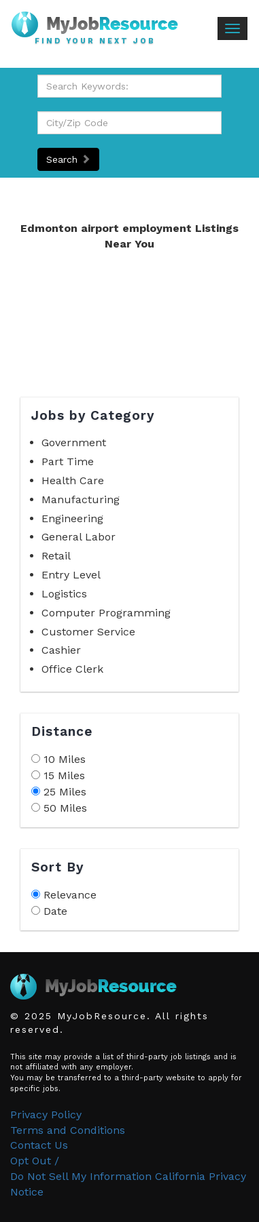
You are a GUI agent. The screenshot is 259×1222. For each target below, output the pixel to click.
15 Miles (64, 775)
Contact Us (39, 1145)
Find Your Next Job (95, 41)
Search (68, 159)
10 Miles (65, 759)
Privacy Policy (46, 1114)
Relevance (70, 894)
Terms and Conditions (67, 1130)
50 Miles (65, 808)
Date (55, 911)
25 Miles (65, 791)
